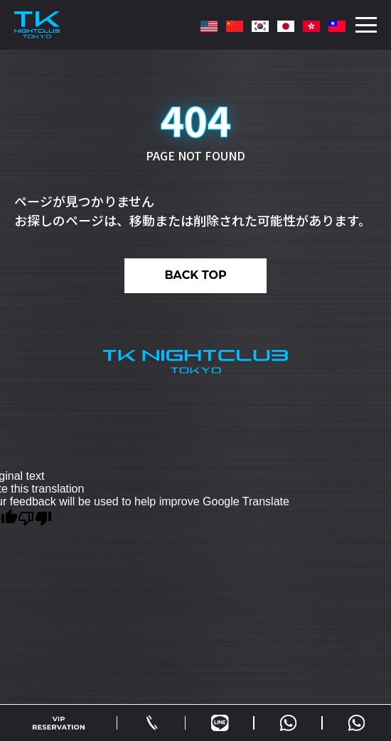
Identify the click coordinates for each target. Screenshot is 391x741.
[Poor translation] (35, 517)
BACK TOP (195, 275)
